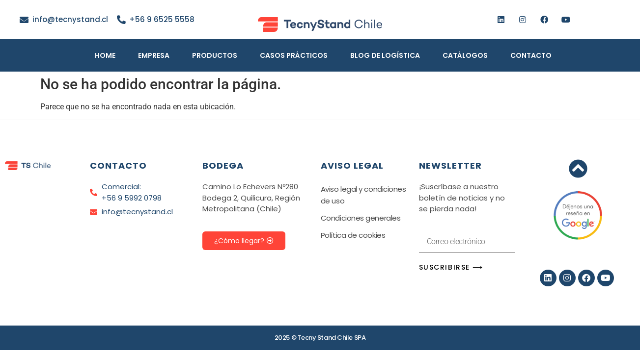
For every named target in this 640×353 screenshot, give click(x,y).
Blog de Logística (385, 55)
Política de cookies (353, 235)
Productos (214, 55)
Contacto (531, 55)
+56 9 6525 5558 (162, 19)
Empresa (153, 55)
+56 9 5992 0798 (132, 198)
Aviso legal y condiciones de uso (363, 195)
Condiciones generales (361, 218)
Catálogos (465, 55)
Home (105, 55)
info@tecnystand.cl (70, 19)
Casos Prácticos (294, 55)
